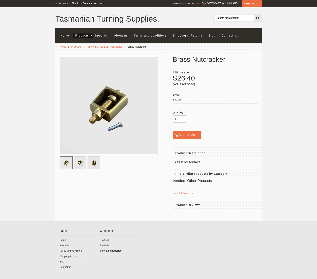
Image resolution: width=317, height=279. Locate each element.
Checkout (251, 3)
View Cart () (222, 3)
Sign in (75, 3)
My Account (61, 3)
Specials (101, 35)
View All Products (183, 193)
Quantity (178, 112)
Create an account (92, 3)
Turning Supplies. (107, 18)
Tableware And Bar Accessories (105, 46)
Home (62, 46)
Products (83, 35)
